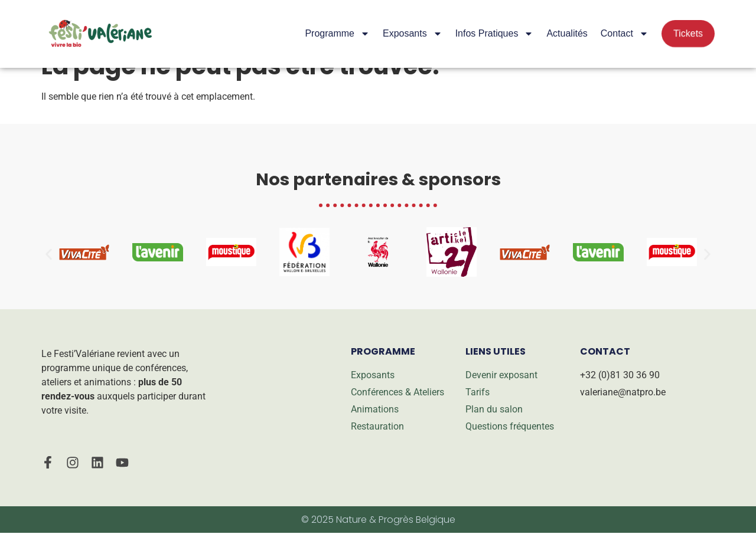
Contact (625, 33)
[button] (48, 254)
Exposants (412, 33)
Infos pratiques (494, 33)
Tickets (687, 33)
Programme (337, 33)
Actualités (566, 33)
